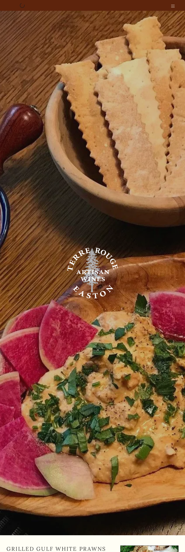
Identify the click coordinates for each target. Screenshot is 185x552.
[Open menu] (173, 5)
